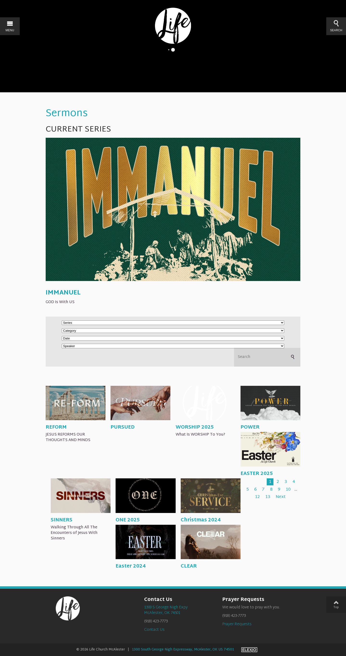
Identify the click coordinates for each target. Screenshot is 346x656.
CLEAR (189, 566)
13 (267, 497)
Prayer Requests (237, 624)
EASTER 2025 (257, 473)
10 (288, 489)
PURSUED (123, 427)
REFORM (56, 427)
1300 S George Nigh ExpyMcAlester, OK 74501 (166, 610)
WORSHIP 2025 (195, 427)
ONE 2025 (128, 520)
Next (281, 497)
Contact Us (154, 629)
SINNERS (61, 520)
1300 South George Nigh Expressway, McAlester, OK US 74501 (183, 650)
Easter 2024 (131, 566)
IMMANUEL (63, 293)
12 (257, 497)
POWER (250, 427)
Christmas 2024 (201, 520)
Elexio (249, 649)
